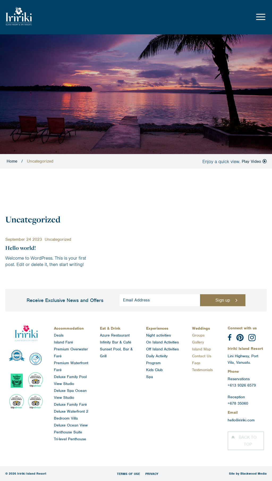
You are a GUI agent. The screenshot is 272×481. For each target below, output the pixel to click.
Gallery (198, 342)
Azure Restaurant (115, 335)
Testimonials (202, 369)
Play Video (254, 161)
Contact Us (201, 356)
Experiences (157, 328)
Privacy (151, 474)
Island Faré (63, 342)
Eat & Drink (110, 328)
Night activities (158, 335)
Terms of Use (128, 474)
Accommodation (69, 328)
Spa (149, 376)
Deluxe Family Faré (70, 404)
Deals (58, 335)
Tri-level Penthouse (70, 439)
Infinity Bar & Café (115, 342)
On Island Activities (162, 342)
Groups (198, 335)
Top (248, 441)
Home (12, 161)
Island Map (201, 349)
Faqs (196, 362)
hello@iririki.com (241, 420)
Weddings (201, 328)
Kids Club (154, 369)
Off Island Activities (162, 349)
